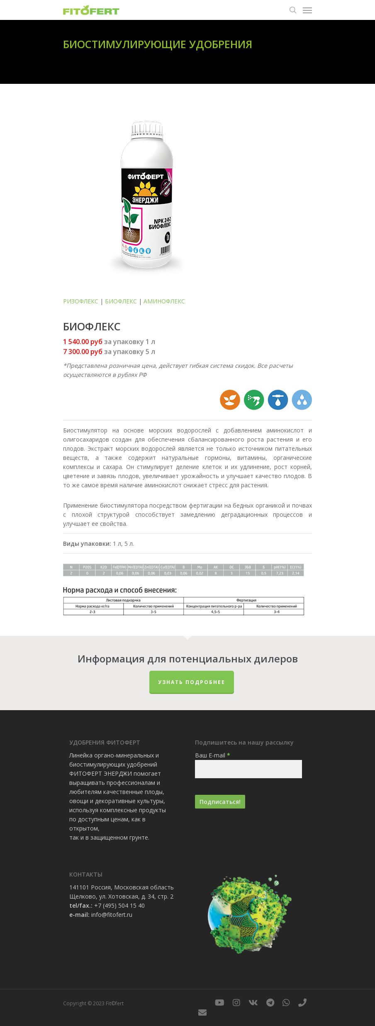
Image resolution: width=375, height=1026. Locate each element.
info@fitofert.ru (111, 915)
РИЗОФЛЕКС (80, 301)
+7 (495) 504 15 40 (119, 905)
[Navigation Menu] (307, 10)
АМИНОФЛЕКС (164, 301)
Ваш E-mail (212, 755)
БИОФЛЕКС (121, 301)
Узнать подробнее (191, 682)
